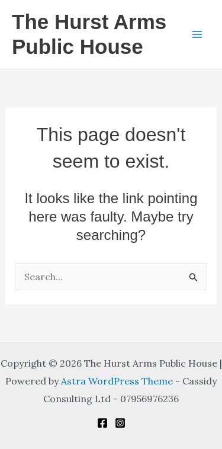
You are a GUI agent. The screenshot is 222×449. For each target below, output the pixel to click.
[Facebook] (102, 423)
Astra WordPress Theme (117, 381)
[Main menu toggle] (197, 34)
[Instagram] (120, 423)
